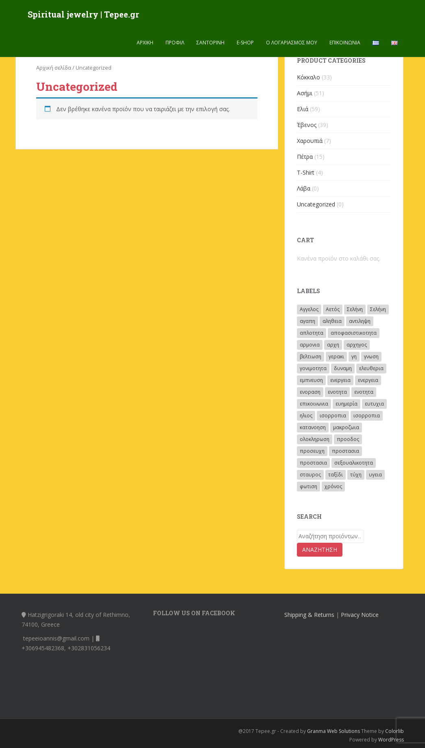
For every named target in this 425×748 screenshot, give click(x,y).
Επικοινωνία (344, 42)
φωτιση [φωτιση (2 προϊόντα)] (308, 486)
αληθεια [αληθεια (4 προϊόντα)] (332, 321)
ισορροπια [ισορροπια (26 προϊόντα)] (333, 415)
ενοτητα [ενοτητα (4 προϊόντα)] (363, 391)
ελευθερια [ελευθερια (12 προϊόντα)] (371, 368)
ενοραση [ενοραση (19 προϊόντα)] (310, 391)
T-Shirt (305, 172)
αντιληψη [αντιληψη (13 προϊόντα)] (360, 321)
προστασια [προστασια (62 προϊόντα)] (345, 450)
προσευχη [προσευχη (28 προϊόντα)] (312, 450)
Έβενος (306, 125)
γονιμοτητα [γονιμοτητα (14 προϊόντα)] (313, 368)
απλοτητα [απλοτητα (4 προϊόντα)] (311, 332)
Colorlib (394, 731)
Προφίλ (175, 42)
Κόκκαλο (308, 77)
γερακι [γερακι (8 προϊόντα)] (336, 356)
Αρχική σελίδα (53, 67)
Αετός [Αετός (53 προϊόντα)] (333, 309)
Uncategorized (316, 204)
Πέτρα (305, 156)
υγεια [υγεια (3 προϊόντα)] (375, 474)
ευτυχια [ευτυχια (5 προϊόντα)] (374, 403)
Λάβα (303, 188)
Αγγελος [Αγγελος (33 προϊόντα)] (309, 309)
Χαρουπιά (310, 141)
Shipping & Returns (309, 615)
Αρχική (145, 42)
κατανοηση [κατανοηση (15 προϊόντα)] (313, 427)
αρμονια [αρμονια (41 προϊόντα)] (310, 344)
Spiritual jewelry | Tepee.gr (83, 14)
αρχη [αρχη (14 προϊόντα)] (333, 344)
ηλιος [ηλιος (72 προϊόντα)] (306, 415)
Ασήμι (304, 93)
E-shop (245, 42)
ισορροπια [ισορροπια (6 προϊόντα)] (366, 415)
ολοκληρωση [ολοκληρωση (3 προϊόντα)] (314, 439)
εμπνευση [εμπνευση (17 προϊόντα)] (311, 380)
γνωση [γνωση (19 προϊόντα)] (371, 356)
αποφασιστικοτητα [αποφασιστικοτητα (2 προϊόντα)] (354, 332)
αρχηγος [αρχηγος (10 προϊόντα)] (357, 344)
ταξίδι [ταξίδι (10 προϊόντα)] (335, 474)
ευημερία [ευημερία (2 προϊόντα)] (346, 403)
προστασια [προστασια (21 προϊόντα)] (313, 462)
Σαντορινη (210, 42)
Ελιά (302, 109)
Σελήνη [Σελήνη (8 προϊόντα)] (378, 309)
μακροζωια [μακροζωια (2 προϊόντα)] (346, 427)
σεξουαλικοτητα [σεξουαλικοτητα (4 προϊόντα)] (353, 462)
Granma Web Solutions (333, 731)
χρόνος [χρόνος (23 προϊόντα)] (333, 486)
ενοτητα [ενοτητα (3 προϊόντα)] (337, 391)
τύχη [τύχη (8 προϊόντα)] (356, 474)
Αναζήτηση (319, 549)
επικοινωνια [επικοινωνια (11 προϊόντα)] (314, 403)
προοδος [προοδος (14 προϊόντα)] (348, 439)
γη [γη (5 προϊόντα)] (354, 356)
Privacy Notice (360, 615)
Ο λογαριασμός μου (291, 42)
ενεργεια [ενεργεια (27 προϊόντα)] (368, 380)
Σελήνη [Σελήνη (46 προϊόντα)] (355, 309)
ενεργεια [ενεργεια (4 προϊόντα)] (340, 380)
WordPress (391, 739)
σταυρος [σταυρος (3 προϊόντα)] (310, 474)
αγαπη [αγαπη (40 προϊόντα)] (307, 321)
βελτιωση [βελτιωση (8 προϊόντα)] (310, 356)
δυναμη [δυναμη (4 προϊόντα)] (343, 368)
